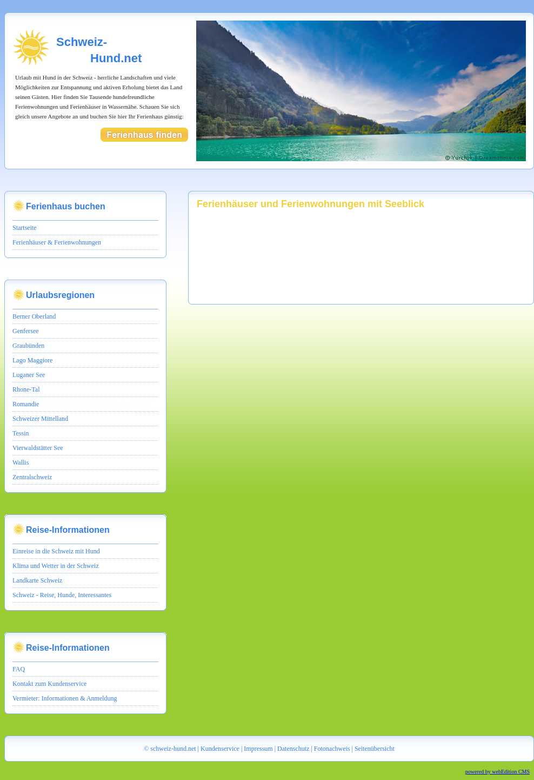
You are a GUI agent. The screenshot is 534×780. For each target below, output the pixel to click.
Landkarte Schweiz (37, 580)
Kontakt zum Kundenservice (49, 684)
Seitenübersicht (375, 748)
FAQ (18, 669)
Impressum (258, 748)
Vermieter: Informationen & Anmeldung (64, 698)
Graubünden (28, 345)
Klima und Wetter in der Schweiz (55, 566)
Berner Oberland (34, 316)
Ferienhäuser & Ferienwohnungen (56, 242)
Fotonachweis (332, 748)
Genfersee (25, 331)
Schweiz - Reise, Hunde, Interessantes (61, 595)
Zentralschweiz (32, 477)
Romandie (25, 404)
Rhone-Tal (25, 389)
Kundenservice (220, 748)
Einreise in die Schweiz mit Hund (56, 551)
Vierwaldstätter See (37, 448)
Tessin (20, 433)
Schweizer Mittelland (40, 418)
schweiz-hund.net (173, 748)
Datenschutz (293, 748)
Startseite (24, 228)
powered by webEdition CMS (497, 772)
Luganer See (28, 375)
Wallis (20, 462)
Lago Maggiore (32, 360)
